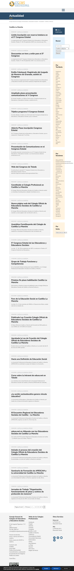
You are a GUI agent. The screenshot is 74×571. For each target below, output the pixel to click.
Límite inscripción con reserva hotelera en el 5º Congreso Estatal (29, 36)
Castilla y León (58, 93)
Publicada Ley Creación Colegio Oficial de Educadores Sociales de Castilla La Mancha (29, 319)
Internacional (59, 115)
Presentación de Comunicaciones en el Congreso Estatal (28, 147)
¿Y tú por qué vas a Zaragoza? (58, 214)
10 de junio (58, 165)
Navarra (58, 124)
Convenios (58, 168)
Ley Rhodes (59, 192)
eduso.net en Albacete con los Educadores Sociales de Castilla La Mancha (29, 432)
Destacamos (59, 173)
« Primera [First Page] (27, 507)
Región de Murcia (58, 136)
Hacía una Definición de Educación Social (29, 359)
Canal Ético (12, 558)
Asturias (31, 526)
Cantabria (58, 84)
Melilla (57, 123)
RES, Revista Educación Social (58, 201)
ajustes (37, 569)
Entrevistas (58, 184)
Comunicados (59, 166)
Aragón (58, 75)
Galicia (57, 111)
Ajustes (66, 568)
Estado (30, 372)
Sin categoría (58, 141)
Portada (58, 193)
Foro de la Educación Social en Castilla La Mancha (29, 300)
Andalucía (58, 71)
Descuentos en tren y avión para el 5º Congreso (27, 54)
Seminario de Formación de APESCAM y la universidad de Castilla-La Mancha (28, 472)
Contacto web (13, 545)
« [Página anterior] (31, 507)
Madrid (57, 121)
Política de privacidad (15, 550)
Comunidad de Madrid (35, 536)
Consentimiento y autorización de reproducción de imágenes (17, 553)
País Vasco (58, 127)
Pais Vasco (31, 549)
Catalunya (31, 534)
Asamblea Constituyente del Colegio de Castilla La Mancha (28, 225)
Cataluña (58, 95)
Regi (30, 550)
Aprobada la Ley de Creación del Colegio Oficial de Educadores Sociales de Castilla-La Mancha (29, 340)
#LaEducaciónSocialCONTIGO (63, 161)
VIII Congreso (58, 207)
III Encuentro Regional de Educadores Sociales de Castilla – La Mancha (27, 413)
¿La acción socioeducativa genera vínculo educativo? (29, 395)
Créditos (11, 547)
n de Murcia (35, 550)
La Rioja (58, 118)
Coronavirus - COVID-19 (59, 170)
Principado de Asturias (58, 131)
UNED (57, 205)
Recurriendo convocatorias (59, 196)
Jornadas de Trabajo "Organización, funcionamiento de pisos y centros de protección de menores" (27, 491)
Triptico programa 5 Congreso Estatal (27, 111)
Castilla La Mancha (22, 32)
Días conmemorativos (60, 180)
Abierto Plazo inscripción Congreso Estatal (26, 129)
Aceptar (46, 568)
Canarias (58, 81)
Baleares (58, 78)
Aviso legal (12, 548)
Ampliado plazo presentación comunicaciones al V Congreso (24, 94)
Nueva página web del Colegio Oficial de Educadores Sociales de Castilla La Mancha (29, 205)
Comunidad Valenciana (59, 101)
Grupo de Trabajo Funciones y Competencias (24, 262)
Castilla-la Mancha (34, 533)
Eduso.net (55, 520)
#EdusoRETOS (59, 160)
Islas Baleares (32, 543)
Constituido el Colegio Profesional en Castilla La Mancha (27, 186)
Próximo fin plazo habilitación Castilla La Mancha (29, 281)
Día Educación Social (58, 176)
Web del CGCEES (58, 210)
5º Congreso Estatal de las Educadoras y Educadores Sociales (28, 244)
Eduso (57, 182)
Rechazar (56, 568)
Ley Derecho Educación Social (58, 188)
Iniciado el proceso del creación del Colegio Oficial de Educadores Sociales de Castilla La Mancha (29, 452)
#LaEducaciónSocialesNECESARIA (64, 163)
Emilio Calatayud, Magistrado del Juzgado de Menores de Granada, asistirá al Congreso (29, 74)
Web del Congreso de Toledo (24, 167)
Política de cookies (14, 555)
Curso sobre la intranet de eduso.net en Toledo (28, 376)
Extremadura (59, 108)
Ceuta (57, 99)
